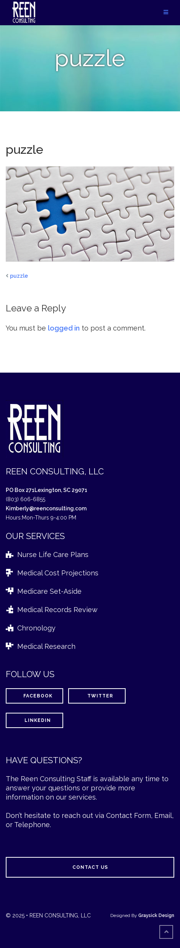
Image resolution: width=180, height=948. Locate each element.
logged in (64, 328)
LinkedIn (34, 720)
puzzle (19, 276)
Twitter (97, 696)
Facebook (34, 696)
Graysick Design (156, 915)
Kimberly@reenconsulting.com (46, 508)
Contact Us (90, 867)
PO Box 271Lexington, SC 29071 (46, 490)
